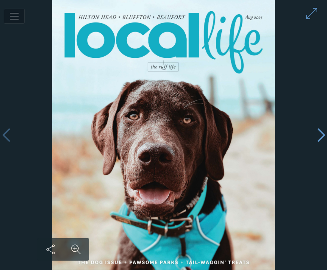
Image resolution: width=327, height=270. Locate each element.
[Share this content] (50, 249)
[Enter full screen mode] (312, 14)
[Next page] (321, 135)
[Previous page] (6, 135)
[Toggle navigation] (14, 16)
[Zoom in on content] (76, 249)
